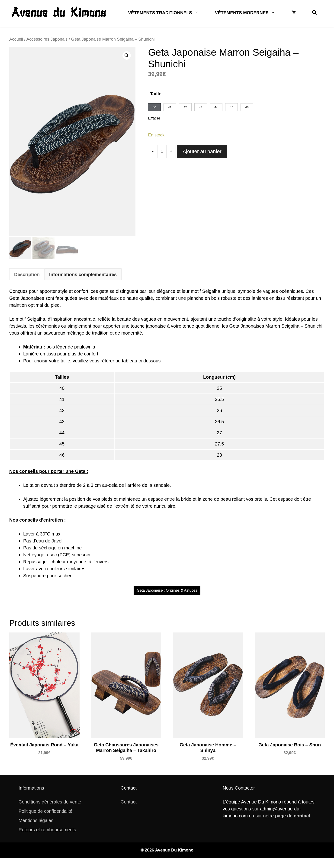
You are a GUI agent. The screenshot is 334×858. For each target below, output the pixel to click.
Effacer (154, 118)
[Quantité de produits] (162, 151)
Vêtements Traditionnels (167, 13)
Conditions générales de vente (50, 801)
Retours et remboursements (47, 829)
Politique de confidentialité (45, 811)
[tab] (27, 274)
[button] (314, 13)
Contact (129, 801)
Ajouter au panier (202, 151)
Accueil (16, 39)
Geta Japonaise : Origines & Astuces (167, 590)
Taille (155, 93)
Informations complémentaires (83, 274)
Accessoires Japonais (47, 39)
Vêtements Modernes (249, 13)
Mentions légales (36, 820)
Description (27, 274)
